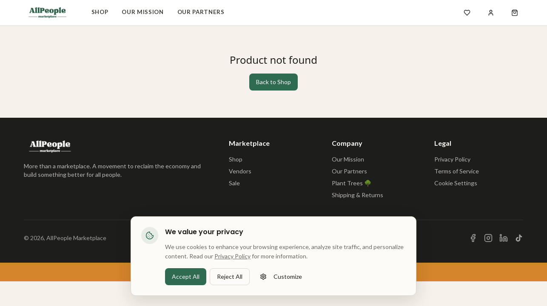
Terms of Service (456, 171)
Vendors (240, 171)
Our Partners (201, 11)
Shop (99, 11)
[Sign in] (490, 12)
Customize (281, 276)
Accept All (185, 276)
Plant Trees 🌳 (351, 183)
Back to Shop (273, 81)
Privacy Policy (452, 159)
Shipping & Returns (357, 194)
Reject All (229, 276)
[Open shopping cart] (514, 12)
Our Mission (142, 11)
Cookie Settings (455, 183)
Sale (234, 183)
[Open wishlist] (467, 12)
